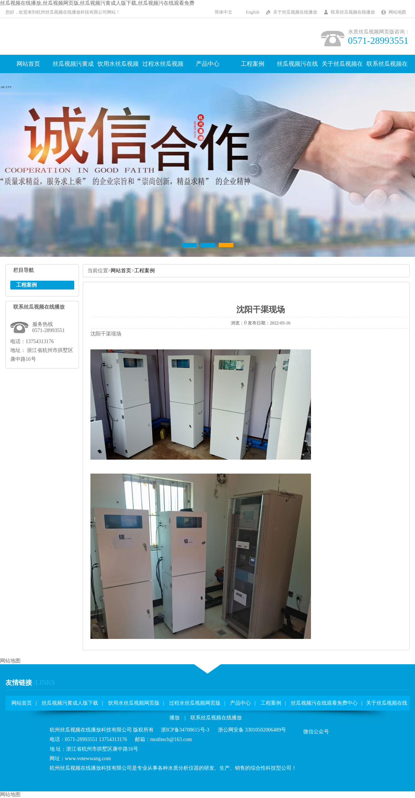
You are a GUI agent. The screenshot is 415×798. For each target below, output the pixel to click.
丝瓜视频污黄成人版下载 (70, 703)
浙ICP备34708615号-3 (185, 730)
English (253, 12)
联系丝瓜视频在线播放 (353, 12)
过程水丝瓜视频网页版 (195, 703)
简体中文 (223, 12)
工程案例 (252, 64)
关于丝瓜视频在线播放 (295, 12)
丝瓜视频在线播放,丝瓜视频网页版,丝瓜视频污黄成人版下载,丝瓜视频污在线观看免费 (97, 3)
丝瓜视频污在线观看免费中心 (324, 703)
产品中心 (207, 64)
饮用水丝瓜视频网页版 (134, 703)
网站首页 (28, 64)
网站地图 (397, 12)
